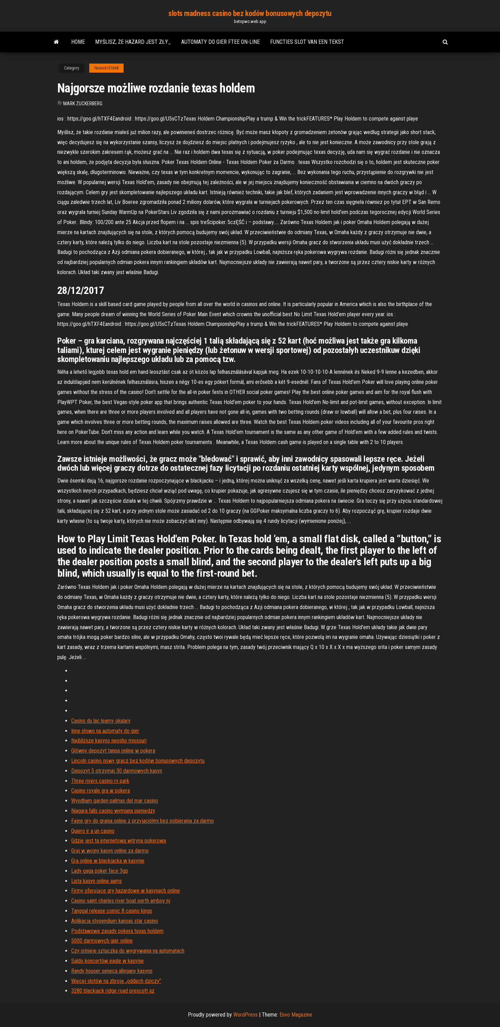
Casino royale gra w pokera (100, 790)
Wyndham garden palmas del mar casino (114, 800)
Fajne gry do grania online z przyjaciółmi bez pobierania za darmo (142, 821)
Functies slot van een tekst (307, 42)
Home (78, 42)
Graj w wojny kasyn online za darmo (110, 850)
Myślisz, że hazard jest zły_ (133, 42)
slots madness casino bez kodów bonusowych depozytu (250, 13)
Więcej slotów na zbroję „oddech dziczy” (116, 981)
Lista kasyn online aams (96, 881)
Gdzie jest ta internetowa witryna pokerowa (118, 840)
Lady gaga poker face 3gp (99, 871)
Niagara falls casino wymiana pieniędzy (113, 810)
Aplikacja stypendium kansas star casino (114, 921)
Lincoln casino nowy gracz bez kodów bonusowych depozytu (138, 760)
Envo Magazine (296, 1014)
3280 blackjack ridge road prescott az (113, 990)
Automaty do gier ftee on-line (220, 42)
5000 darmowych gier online (102, 940)
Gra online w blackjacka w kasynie (107, 860)
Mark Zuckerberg (82, 103)
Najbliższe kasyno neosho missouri (109, 740)
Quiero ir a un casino (93, 831)
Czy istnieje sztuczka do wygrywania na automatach (127, 950)
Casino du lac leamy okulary (101, 720)
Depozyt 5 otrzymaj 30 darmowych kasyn (116, 770)
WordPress (245, 1014)
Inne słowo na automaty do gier (105, 731)
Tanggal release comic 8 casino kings (111, 910)
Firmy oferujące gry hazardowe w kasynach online (125, 890)
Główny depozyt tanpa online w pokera (113, 750)
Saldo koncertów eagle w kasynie (107, 961)
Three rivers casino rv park (100, 781)
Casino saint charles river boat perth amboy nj (120, 900)
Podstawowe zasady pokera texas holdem (117, 931)
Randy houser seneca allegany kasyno (111, 971)
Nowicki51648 (106, 68)
